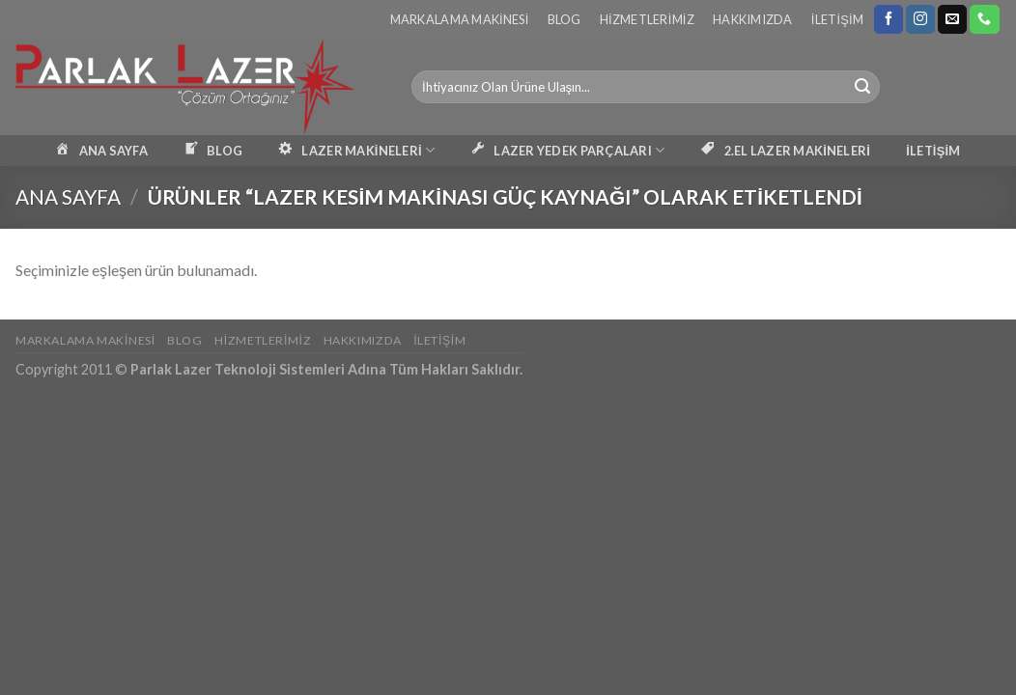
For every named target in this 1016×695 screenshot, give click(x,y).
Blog (564, 19)
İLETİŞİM (933, 150)
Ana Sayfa (68, 196)
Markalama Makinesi (459, 19)
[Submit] (862, 86)
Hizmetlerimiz (647, 19)
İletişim (837, 19)
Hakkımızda (753, 19)
